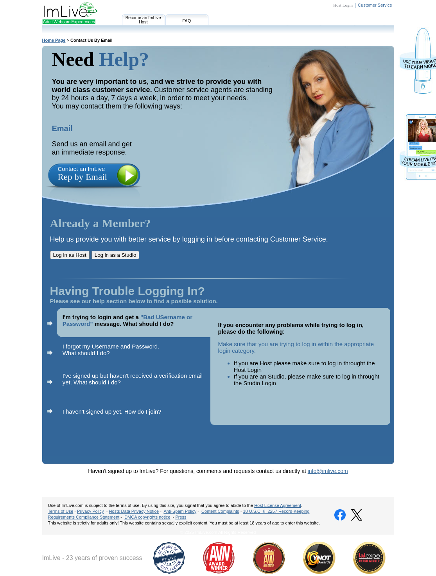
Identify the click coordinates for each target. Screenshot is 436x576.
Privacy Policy (90, 511)
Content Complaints (220, 511)
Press (180, 517)
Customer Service (375, 5)
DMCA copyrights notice (147, 517)
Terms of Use (61, 511)
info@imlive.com (328, 471)
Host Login (343, 5)
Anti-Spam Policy (179, 511)
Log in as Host (69, 255)
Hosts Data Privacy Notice (134, 511)
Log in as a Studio (115, 255)
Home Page (54, 40)
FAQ (186, 20)
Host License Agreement (277, 505)
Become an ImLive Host (143, 19)
